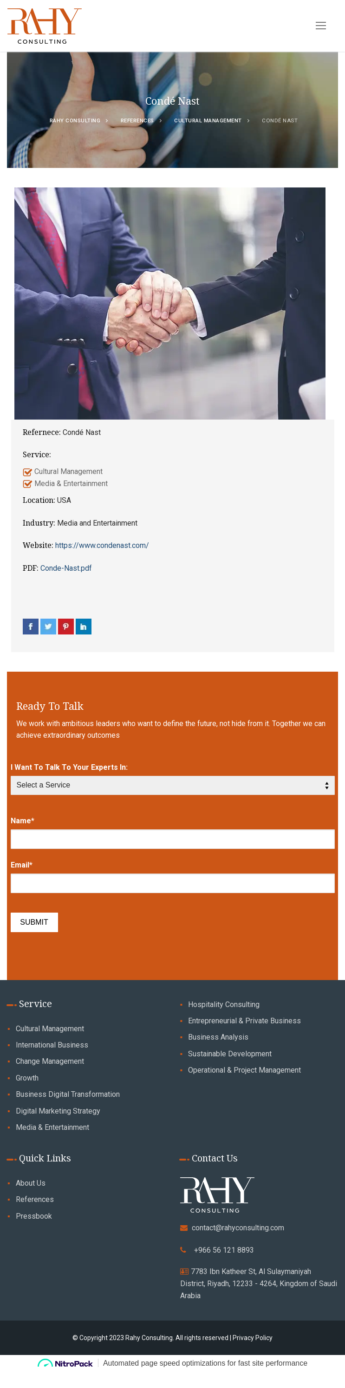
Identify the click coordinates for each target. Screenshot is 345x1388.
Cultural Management (50, 1028)
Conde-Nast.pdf (66, 568)
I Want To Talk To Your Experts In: (69, 767)
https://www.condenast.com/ (102, 545)
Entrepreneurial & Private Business (244, 1020)
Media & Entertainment (52, 1127)
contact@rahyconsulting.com (238, 1227)
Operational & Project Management (244, 1070)
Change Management (50, 1061)
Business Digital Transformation (68, 1094)
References (35, 1199)
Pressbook (34, 1216)
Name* (22, 820)
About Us (31, 1183)
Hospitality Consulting (224, 1004)
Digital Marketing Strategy (58, 1111)
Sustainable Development (230, 1053)
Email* (22, 865)
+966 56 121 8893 (224, 1250)
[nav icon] (330, 26)
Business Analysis (218, 1037)
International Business (52, 1045)
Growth (27, 1078)
